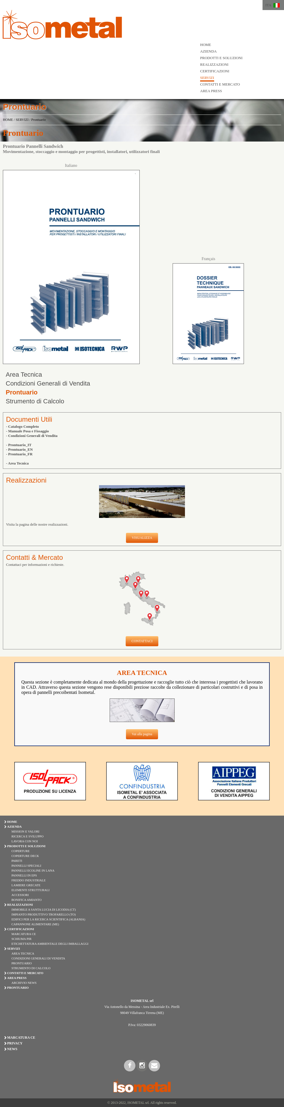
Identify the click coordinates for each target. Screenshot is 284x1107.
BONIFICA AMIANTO (26, 899)
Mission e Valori (25, 831)
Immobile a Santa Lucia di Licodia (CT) (43, 909)
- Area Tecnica (17, 463)
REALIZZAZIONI (214, 64)
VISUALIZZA (142, 538)
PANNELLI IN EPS (24, 875)
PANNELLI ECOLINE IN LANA (32, 870)
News (12, 1049)
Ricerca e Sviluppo (27, 836)
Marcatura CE (23, 934)
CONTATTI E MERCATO (220, 84)
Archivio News (24, 982)
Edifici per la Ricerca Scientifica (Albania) (48, 919)
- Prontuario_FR (19, 454)
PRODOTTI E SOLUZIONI (221, 58)
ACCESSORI (20, 895)
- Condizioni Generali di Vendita (32, 435)
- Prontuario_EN (19, 449)
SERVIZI (207, 78)
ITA (268, 5)
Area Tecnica (24, 374)
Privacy (15, 1043)
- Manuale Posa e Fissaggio (27, 431)
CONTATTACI (141, 641)
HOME (205, 44)
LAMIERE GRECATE (25, 885)
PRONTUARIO (18, 987)
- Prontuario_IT (18, 445)
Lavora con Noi (24, 841)
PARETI (16, 860)
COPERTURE (20, 851)
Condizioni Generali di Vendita (48, 383)
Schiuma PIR (21, 938)
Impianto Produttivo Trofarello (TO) (43, 914)
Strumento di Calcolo (35, 401)
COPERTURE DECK (25, 856)
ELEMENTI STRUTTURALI (30, 890)
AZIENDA (208, 51)
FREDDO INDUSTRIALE (28, 880)
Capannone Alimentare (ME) (35, 924)
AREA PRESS (211, 91)
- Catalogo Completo (22, 426)
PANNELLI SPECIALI (26, 865)
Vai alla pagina (142, 734)
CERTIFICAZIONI (214, 71)
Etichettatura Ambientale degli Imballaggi (49, 943)
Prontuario (38, 120)
